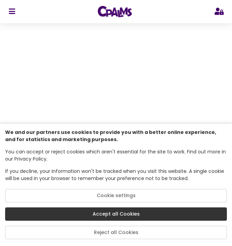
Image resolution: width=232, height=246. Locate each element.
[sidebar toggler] (12, 11)
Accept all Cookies (116, 213)
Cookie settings (116, 195)
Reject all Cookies (116, 232)
